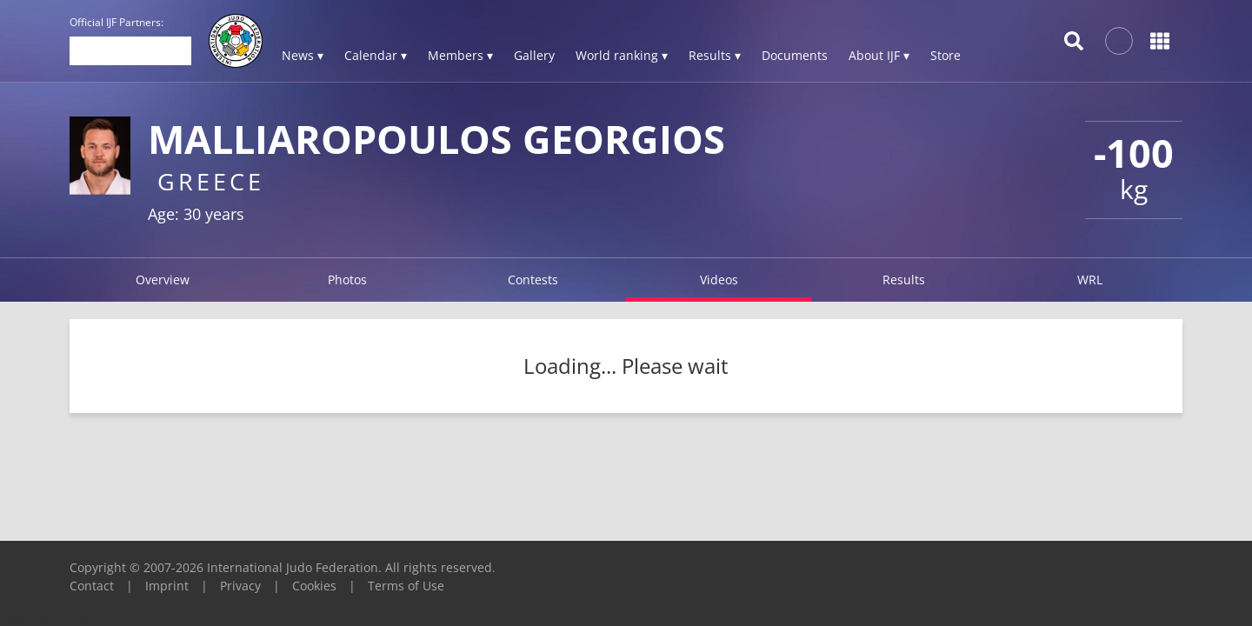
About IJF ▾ (879, 55)
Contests (533, 279)
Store (945, 55)
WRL (1089, 279)
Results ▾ (715, 55)
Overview (163, 279)
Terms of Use (406, 585)
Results (903, 279)
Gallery (534, 55)
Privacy (240, 585)
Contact (92, 585)
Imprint (167, 585)
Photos (347, 279)
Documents (795, 55)
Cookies (314, 585)
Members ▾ (460, 55)
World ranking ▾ (622, 55)
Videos (719, 279)
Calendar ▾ (375, 55)
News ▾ (302, 55)
